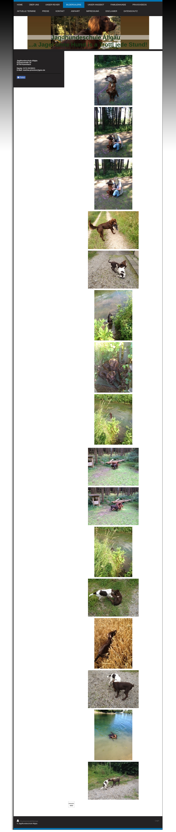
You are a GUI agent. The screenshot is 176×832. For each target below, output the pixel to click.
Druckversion (24, 821)
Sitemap (35, 821)
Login (157, 821)
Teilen (21, 77)
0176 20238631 (29, 68)
